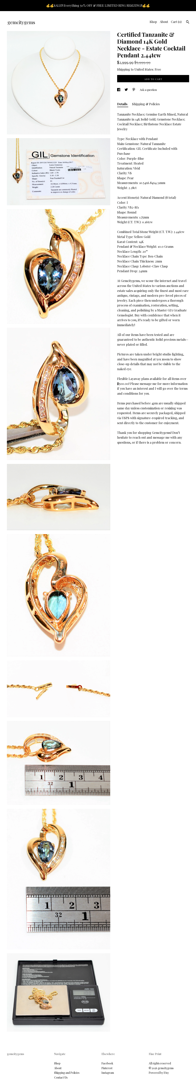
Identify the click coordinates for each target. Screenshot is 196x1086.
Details (122, 104)
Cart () (176, 22)
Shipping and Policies (66, 1073)
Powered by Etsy (159, 1073)
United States (143, 69)
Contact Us (61, 1077)
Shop (153, 22)
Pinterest (106, 1068)
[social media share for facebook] (119, 90)
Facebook (107, 1063)
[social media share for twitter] (126, 90)
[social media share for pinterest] (134, 90)
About (164, 22)
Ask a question (148, 90)
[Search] (187, 22)
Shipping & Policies (146, 104)
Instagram (107, 1073)
